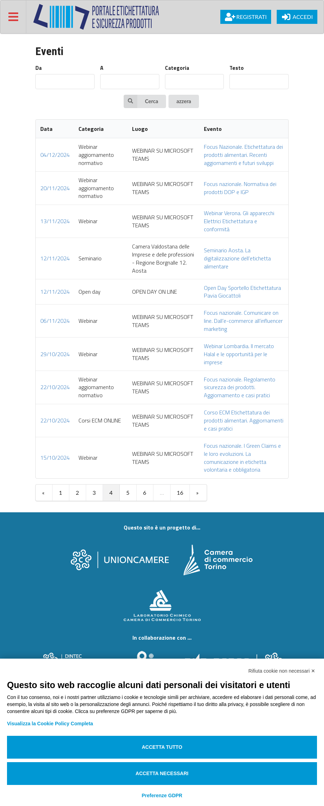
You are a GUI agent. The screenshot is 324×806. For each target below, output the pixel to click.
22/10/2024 (55, 387)
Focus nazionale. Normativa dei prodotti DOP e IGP (240, 188)
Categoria (177, 68)
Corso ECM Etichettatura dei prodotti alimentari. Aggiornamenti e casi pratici (243, 420)
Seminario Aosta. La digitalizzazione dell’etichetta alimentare (237, 258)
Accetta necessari (162, 773)
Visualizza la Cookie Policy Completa (50, 723)
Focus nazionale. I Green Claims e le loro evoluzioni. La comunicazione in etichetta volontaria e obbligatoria (242, 457)
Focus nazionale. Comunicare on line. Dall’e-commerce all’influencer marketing (243, 320)
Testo (236, 68)
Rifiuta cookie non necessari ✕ (281, 671)
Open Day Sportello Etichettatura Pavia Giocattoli (242, 292)
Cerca (141, 101)
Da (38, 68)
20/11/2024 (55, 188)
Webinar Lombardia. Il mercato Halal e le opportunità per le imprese (239, 354)
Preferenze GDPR (162, 795)
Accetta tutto (162, 747)
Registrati (246, 17)
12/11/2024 (55, 258)
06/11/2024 (55, 321)
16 (180, 492)
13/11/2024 (55, 221)
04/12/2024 (55, 155)
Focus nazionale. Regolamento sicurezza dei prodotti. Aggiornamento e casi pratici (239, 387)
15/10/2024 (55, 457)
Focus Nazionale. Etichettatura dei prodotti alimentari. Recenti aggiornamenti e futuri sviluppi (243, 154)
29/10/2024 (55, 354)
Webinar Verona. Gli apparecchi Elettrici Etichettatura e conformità (239, 221)
